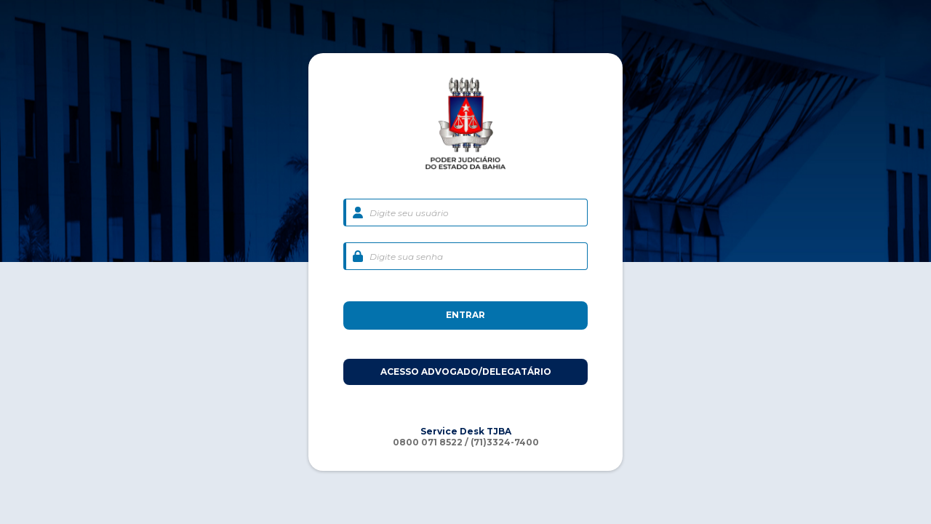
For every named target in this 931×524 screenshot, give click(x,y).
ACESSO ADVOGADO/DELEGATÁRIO (465, 371)
